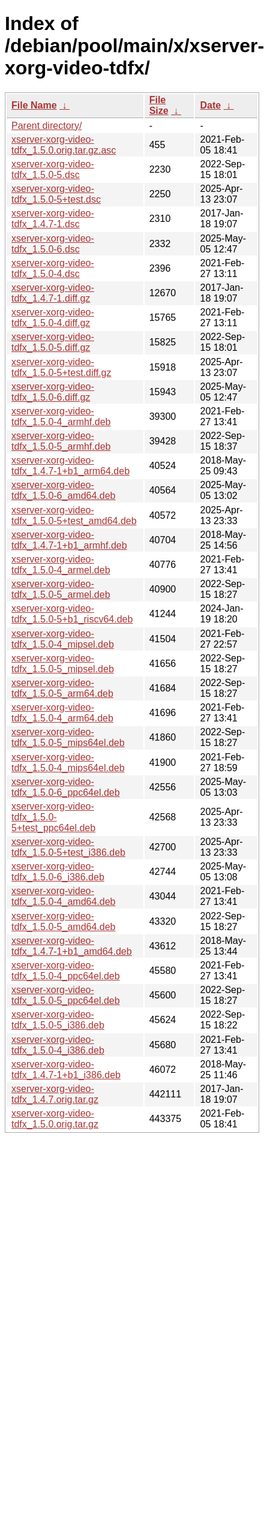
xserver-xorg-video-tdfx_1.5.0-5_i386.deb (57, 1019)
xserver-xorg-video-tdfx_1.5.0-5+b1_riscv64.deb (72, 613)
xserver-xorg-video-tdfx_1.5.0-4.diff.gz (52, 317)
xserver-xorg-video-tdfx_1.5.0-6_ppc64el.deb (65, 787)
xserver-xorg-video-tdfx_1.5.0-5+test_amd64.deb (74, 515)
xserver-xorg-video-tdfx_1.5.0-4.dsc (52, 268)
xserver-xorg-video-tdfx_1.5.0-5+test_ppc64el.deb (53, 817)
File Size (159, 105)
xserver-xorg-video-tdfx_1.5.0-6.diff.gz (52, 391)
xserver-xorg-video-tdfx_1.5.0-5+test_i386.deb (68, 847)
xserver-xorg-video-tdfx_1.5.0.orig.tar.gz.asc (63, 144)
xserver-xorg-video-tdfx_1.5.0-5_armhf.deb (60, 441)
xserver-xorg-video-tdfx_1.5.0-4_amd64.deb (63, 896)
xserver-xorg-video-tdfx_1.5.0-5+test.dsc (56, 194)
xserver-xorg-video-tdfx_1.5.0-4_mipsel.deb (62, 638)
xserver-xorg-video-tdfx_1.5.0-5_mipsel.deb (62, 663)
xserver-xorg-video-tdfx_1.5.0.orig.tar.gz (54, 1118)
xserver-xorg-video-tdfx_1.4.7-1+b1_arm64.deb (70, 465)
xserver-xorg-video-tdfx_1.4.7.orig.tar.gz (54, 1094)
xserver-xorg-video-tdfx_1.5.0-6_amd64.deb (63, 490)
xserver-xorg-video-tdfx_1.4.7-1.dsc (52, 218)
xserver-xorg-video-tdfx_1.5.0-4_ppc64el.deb (65, 970)
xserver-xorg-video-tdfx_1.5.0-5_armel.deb (60, 589)
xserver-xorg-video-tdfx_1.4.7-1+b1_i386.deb (66, 1069)
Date (210, 105)
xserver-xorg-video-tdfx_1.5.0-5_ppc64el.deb (65, 995)
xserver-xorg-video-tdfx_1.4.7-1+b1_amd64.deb (71, 946)
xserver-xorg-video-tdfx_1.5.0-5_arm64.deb (62, 688)
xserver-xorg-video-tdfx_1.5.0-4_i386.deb (57, 1044)
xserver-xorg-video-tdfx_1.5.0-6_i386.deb (57, 871)
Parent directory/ (46, 126)
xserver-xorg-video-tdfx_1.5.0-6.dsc (52, 243)
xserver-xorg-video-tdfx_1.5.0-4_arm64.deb (62, 712)
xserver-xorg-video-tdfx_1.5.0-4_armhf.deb (60, 416)
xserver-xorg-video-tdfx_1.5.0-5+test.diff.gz (61, 367)
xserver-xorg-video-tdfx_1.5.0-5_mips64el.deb (68, 737)
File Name (34, 105)
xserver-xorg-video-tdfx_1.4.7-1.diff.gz (52, 292)
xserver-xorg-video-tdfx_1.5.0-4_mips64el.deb (68, 762)
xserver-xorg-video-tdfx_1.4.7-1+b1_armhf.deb (69, 540)
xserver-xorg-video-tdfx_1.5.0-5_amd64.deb (63, 921)
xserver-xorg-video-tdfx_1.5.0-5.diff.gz (52, 342)
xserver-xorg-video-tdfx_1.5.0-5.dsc (52, 169)
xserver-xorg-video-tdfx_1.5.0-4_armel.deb (60, 564)
